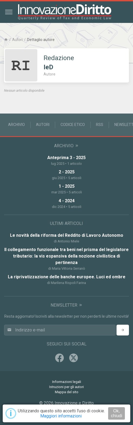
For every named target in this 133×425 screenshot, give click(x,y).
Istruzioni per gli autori (66, 387)
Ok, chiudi (116, 413)
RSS (99, 124)
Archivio (16, 124)
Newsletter (67, 305)
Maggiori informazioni (61, 416)
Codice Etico (73, 124)
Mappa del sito (66, 392)
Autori (17, 39)
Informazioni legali (66, 382)
